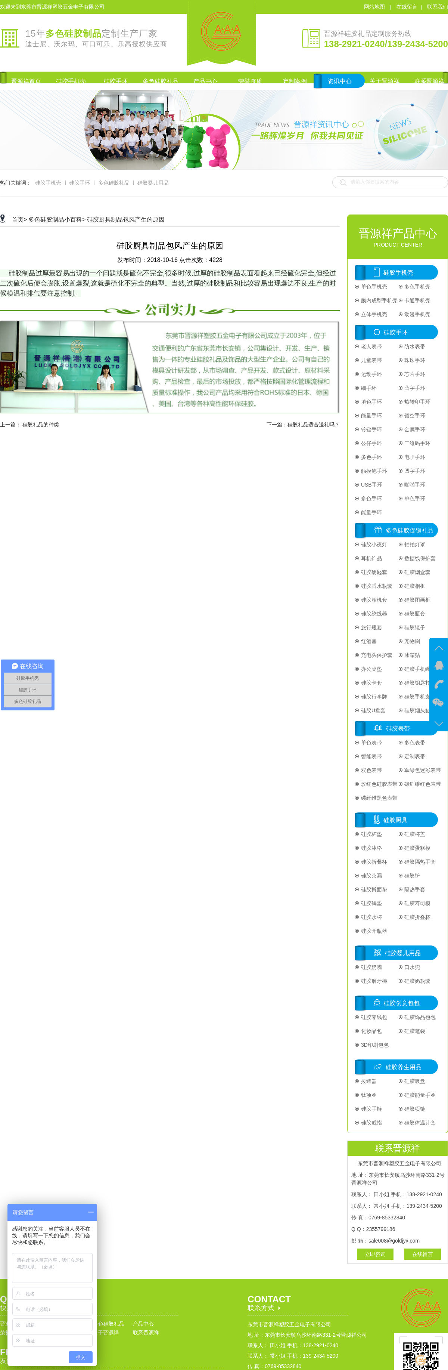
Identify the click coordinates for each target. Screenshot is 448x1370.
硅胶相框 (414, 586)
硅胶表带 (398, 728)
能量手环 (371, 416)
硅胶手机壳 (48, 183)
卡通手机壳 (417, 300)
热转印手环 (417, 402)
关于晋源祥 (106, 1333)
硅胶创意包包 (402, 1003)
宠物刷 (411, 641)
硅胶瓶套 (414, 614)
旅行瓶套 (371, 627)
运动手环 (371, 374)
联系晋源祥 (146, 1333)
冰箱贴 (411, 655)
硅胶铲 (411, 876)
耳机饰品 (371, 558)
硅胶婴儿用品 (153, 183)
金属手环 (414, 429)
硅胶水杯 (371, 917)
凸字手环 (414, 388)
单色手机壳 (373, 287)
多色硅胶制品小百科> (56, 219)
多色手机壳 (417, 287)
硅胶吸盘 (414, 1081)
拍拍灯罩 (414, 544)
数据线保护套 (419, 558)
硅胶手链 (371, 1109)
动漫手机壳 (417, 314)
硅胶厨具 (395, 820)
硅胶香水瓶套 (376, 586)
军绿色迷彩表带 (422, 770)
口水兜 (411, 967)
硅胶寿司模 (417, 903)
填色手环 (371, 402)
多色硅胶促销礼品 (409, 530)
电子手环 (414, 457)
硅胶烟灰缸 (417, 710)
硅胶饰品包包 (419, 1017)
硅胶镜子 (414, 627)
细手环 (368, 388)
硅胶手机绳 (417, 669)
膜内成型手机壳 (379, 300)
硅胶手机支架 (419, 697)
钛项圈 (368, 1095)
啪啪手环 (414, 485)
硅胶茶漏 (371, 876)
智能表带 (371, 756)
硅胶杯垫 (371, 834)
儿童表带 (371, 360)
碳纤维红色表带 (422, 784)
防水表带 (414, 346)
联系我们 (437, 7)
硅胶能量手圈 (419, 1095)
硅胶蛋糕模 (417, 848)
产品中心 (143, 1324)
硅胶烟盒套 (417, 572)
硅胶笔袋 (414, 1031)
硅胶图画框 (417, 600)
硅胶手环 (79, 183)
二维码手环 (417, 443)
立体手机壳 (373, 314)
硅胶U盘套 (373, 710)
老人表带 (371, 346)
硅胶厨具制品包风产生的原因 (126, 219)
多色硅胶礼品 (114, 183)
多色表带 (414, 743)
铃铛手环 (371, 429)
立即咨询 (375, 1254)
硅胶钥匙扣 (417, 683)
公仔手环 (371, 443)
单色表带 (371, 743)
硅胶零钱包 (373, 1017)
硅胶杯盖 (414, 834)
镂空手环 (414, 416)
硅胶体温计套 (419, 1123)
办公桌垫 (371, 669)
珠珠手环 (414, 360)
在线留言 (406, 7)
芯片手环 (414, 374)
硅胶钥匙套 (373, 572)
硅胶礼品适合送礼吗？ (313, 425)
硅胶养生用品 (403, 1067)
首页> (19, 219)
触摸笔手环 (373, 471)
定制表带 (414, 756)
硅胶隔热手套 (419, 862)
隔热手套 (414, 889)
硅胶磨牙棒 (373, 981)
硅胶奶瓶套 (417, 981)
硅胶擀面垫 (373, 889)
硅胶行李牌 (373, 697)
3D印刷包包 (374, 1045)
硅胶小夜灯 (373, 544)
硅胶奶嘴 (371, 967)
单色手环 (414, 499)
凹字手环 (414, 471)
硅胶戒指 (371, 1123)
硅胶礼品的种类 (40, 425)
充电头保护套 (376, 655)
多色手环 (371, 457)
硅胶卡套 (371, 683)
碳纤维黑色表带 (379, 798)
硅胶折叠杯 (373, 862)
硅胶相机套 (373, 600)
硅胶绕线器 (373, 614)
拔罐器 (368, 1081)
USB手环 (371, 485)
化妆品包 (371, 1031)
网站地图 (375, 7)
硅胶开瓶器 (373, 931)
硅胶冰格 (371, 848)
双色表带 (371, 770)
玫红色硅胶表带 (379, 784)
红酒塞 (368, 641)
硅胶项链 (414, 1109)
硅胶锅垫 (371, 903)
